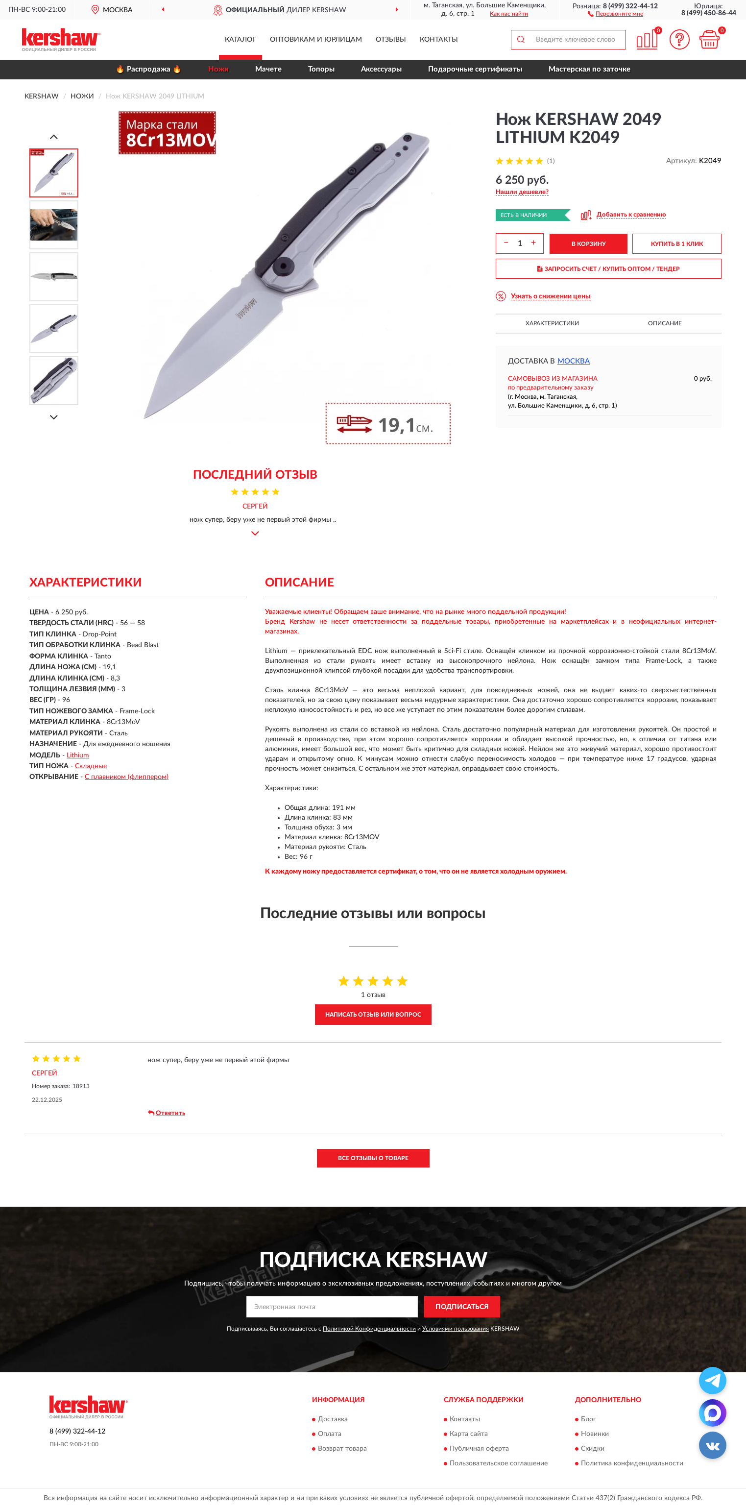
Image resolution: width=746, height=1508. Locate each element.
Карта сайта (469, 1434)
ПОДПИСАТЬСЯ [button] (462, 1307)
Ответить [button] (166, 1113)
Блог (588, 1419)
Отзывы (391, 39)
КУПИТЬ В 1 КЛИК (677, 244)
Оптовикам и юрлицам (316, 39)
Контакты (439, 39)
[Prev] (53, 136)
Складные (91, 766)
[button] (615, 13)
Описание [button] (665, 323)
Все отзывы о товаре (373, 1158)
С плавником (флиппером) (126, 777)
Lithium (78, 755)
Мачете (268, 69)
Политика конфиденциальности (632, 1463)
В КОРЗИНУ (589, 244)
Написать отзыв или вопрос (373, 1015)
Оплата (329, 1434)
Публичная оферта (479, 1448)
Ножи (218, 69)
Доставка (333, 1419)
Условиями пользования (455, 1329)
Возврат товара (342, 1448)
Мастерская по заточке (589, 69)
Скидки (592, 1448)
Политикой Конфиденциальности (369, 1329)
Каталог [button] (240, 39)
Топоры (321, 69)
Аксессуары (381, 69)
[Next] (53, 417)
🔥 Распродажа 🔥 (149, 69)
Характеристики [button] (552, 323)
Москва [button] (573, 361)
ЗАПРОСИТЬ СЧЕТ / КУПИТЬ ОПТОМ (608, 269)
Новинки (595, 1434)
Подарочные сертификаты (475, 69)
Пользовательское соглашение (499, 1463)
